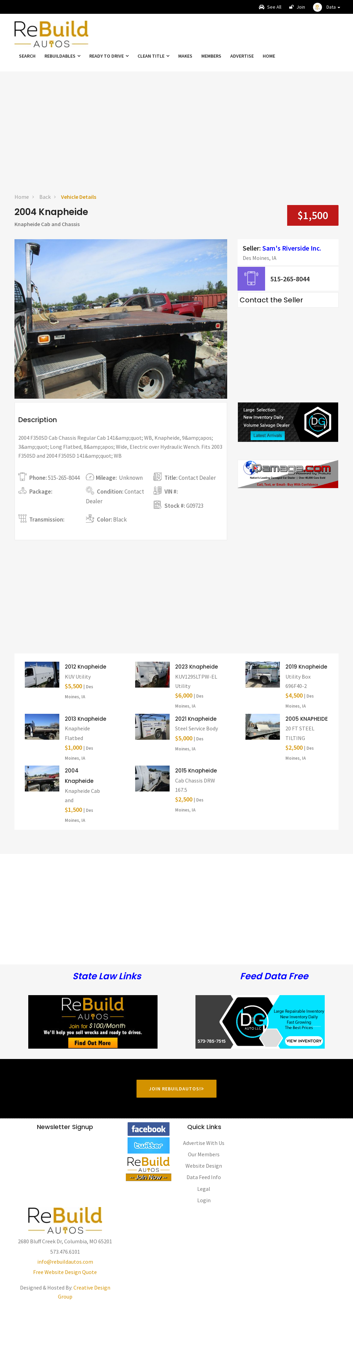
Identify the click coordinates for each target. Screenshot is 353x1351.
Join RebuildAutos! (176, 1130)
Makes (185, 56)
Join (297, 7)
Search (27, 56)
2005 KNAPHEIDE (306, 760)
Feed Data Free (274, 1018)
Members (211, 56)
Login (204, 1241)
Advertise (242, 56)
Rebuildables (62, 56)
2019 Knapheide (306, 708)
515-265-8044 (290, 278)
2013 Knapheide (85, 760)
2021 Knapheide (195, 760)
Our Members (204, 1195)
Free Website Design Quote (65, 1313)
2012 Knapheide (85, 708)
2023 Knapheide (196, 708)
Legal (203, 1230)
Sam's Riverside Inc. (291, 248)
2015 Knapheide (196, 812)
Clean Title (153, 56)
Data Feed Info (203, 1218)
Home (269, 56)
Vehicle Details (78, 196)
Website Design (203, 1207)
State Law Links (106, 1018)
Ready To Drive (109, 56)
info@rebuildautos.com (65, 1303)
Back (45, 196)
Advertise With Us (203, 1184)
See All (270, 7)
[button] (326, 7)
